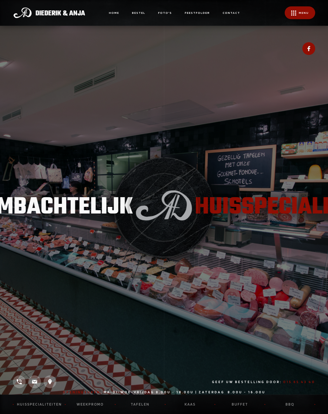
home (114, 13)
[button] (300, 12)
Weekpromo (90, 404)
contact (231, 13)
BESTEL (138, 13)
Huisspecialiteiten (39, 404)
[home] (49, 12)
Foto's (165, 13)
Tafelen (140, 404)
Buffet (240, 404)
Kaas (190, 404)
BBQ (289, 404)
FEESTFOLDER (197, 13)
